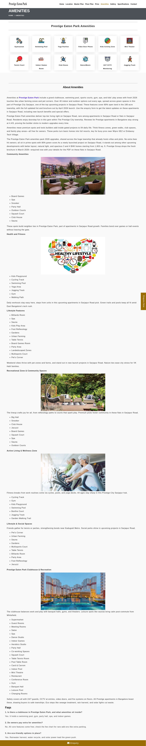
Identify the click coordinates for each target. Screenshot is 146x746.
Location (69, 4)
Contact (134, 4)
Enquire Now (144, 301)
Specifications (123, 4)
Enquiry (73, 743)
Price (97, 4)
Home (61, 4)
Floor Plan (89, 4)
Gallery (113, 4)
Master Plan (79, 4)
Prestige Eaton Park (29, 98)
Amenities (105, 4)
